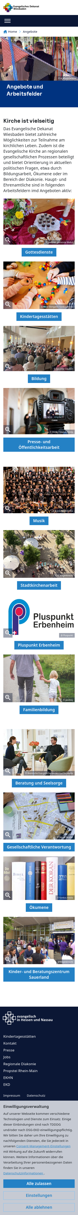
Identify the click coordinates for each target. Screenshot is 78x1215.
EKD (6, 1084)
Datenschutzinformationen (23, 1173)
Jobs (6, 1057)
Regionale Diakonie (19, 1063)
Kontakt (10, 1043)
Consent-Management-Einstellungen (43, 1146)
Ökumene (38, 907)
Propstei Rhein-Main (20, 1070)
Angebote (30, 31)
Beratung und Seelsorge (39, 783)
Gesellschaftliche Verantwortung (39, 847)
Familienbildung (39, 709)
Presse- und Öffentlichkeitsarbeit (39, 444)
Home (10, 31)
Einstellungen (39, 1195)
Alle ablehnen (39, 1207)
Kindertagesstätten (39, 316)
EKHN (8, 1077)
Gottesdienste (39, 252)
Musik (39, 520)
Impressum (11, 1095)
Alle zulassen (39, 1183)
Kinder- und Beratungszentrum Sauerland (39, 974)
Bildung (39, 378)
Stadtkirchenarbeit (39, 585)
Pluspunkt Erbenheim (39, 645)
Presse (9, 1050)
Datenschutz (36, 1095)
